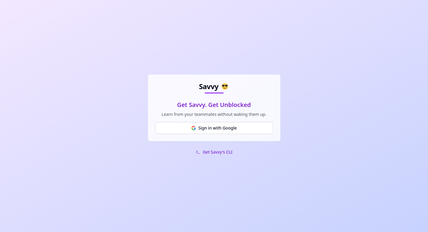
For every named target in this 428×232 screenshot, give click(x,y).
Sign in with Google (214, 128)
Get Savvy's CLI (217, 152)
